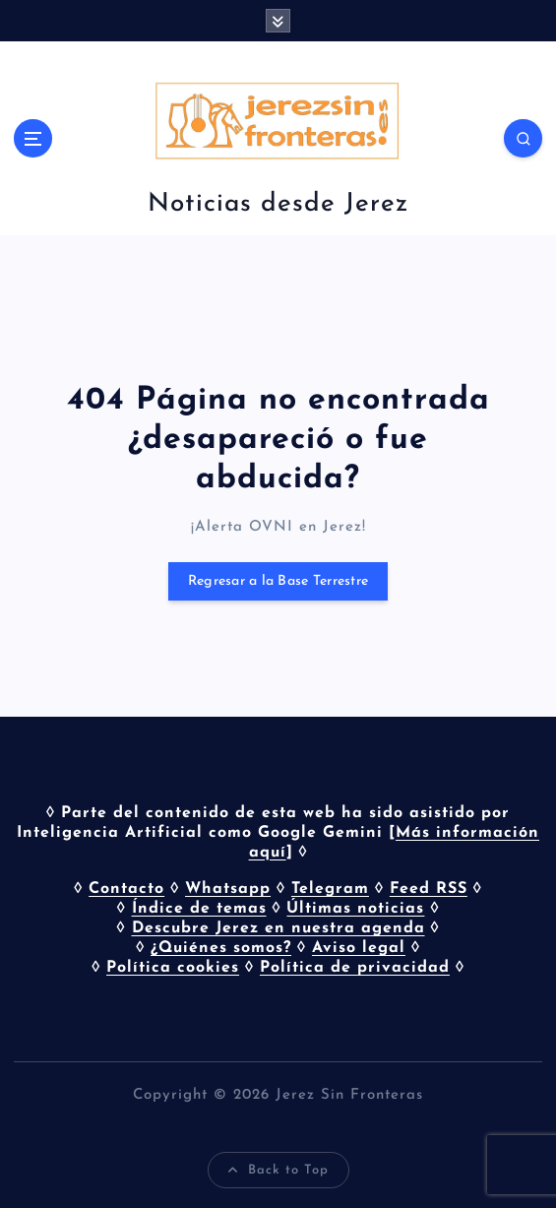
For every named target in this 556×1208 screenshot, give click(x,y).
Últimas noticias (355, 909)
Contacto (126, 889)
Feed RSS (428, 889)
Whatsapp (228, 889)
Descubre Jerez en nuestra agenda (278, 928)
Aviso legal (358, 948)
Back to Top (278, 1170)
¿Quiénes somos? (221, 948)
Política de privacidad (355, 968)
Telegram (330, 889)
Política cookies (172, 968)
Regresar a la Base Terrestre (278, 581)
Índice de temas (199, 909)
